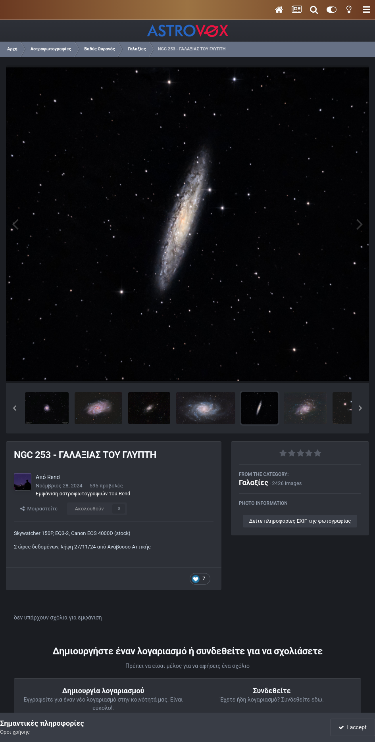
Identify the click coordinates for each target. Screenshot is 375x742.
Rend (53, 477)
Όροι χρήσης (15, 732)
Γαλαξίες (253, 482)
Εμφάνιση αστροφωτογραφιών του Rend (83, 494)
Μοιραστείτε (39, 509)
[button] (14, 408)
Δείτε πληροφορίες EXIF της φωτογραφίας (300, 521)
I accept (352, 727)
